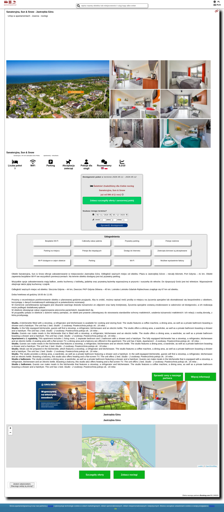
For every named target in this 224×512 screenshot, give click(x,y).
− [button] (10, 433)
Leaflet (200, 466)
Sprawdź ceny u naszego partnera (167, 376)
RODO (212, 506)
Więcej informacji (200, 377)
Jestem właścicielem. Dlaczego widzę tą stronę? (22, 485)
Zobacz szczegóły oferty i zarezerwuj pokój (112, 200)
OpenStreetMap (211, 466)
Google (50, 506)
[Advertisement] (112, 39)
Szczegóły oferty (95, 475)
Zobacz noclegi (129, 475)
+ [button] (10, 428)
